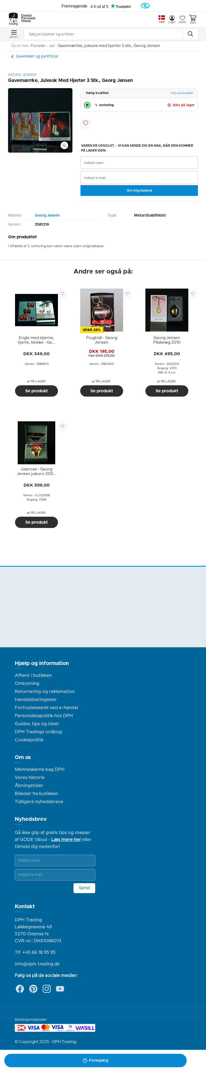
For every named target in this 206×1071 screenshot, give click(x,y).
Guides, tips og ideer (37, 724)
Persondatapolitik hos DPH (44, 716)
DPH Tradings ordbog (38, 732)
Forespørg (95, 1060)
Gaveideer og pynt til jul (37, 56)
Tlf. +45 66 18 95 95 (35, 952)
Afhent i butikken (33, 675)
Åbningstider (29, 786)
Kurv (192, 19)
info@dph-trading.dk (37, 964)
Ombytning (27, 683)
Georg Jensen (47, 215)
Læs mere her (66, 840)
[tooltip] (36, 340)
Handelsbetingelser (36, 700)
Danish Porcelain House (26, 19)
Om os (23, 757)
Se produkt (36, 391)
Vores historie (30, 777)
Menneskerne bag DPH (40, 769)
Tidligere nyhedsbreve (39, 802)
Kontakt (25, 906)
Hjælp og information (42, 663)
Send (84, 888)
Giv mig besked (139, 190)
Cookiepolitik (29, 740)
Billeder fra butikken (36, 794)
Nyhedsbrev (31, 819)
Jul (51, 46)
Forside (38, 46)
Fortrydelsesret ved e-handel (46, 708)
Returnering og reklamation (45, 691)
